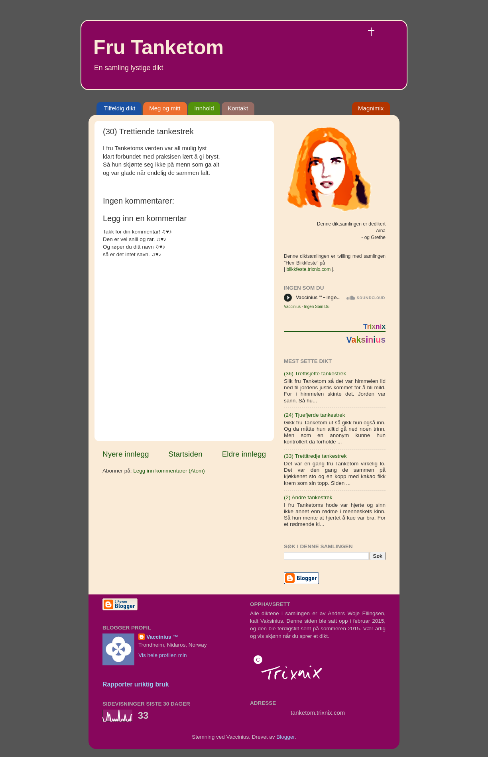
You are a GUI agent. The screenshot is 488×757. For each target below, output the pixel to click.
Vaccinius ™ (162, 637)
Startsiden (186, 454)
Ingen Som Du (316, 306)
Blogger (285, 737)
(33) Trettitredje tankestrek (315, 456)
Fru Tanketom (158, 47)
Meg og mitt (164, 108)
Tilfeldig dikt (120, 108)
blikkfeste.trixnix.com (308, 269)
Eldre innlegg (244, 454)
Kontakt (238, 108)
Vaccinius (292, 306)
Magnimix (371, 108)
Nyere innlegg (125, 454)
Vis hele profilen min (162, 655)
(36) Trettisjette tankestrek (315, 374)
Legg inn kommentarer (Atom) (169, 471)
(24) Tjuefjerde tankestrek (314, 415)
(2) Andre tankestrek (308, 497)
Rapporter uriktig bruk (135, 684)
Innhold (204, 108)
